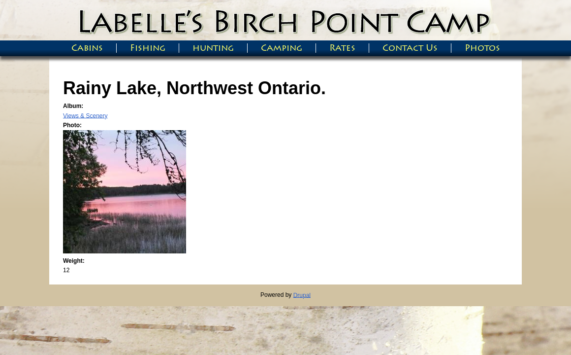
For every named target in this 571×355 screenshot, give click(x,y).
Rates (342, 48)
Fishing (147, 48)
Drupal (302, 294)
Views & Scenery (85, 115)
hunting (213, 48)
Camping (281, 48)
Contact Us (410, 48)
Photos (482, 48)
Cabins (87, 48)
